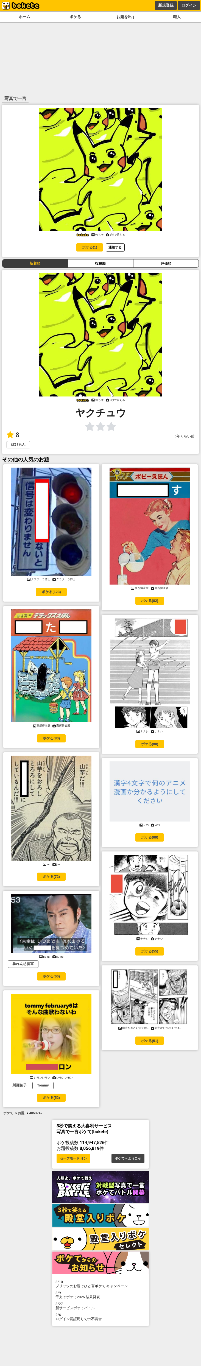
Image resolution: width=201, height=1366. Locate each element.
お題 (21, 1113)
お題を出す (126, 17)
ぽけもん (18, 444)
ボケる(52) (51, 1098)
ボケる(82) (149, 601)
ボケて (8, 1113)
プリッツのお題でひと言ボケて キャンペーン (100, 1284)
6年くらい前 (184, 436)
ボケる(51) (149, 1041)
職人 (177, 17)
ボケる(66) (51, 976)
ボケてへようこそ (128, 1158)
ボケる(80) (51, 738)
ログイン (189, 5)
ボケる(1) (89, 247)
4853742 (35, 1113)
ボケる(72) (51, 877)
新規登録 (166, 5)
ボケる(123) (51, 592)
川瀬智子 (19, 1085)
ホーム (24, 17)
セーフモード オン (73, 1158)
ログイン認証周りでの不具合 (100, 1317)
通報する (115, 247)
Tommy (43, 1085)
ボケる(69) (149, 837)
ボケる (75, 17)
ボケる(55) (149, 951)
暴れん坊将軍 (23, 964)
